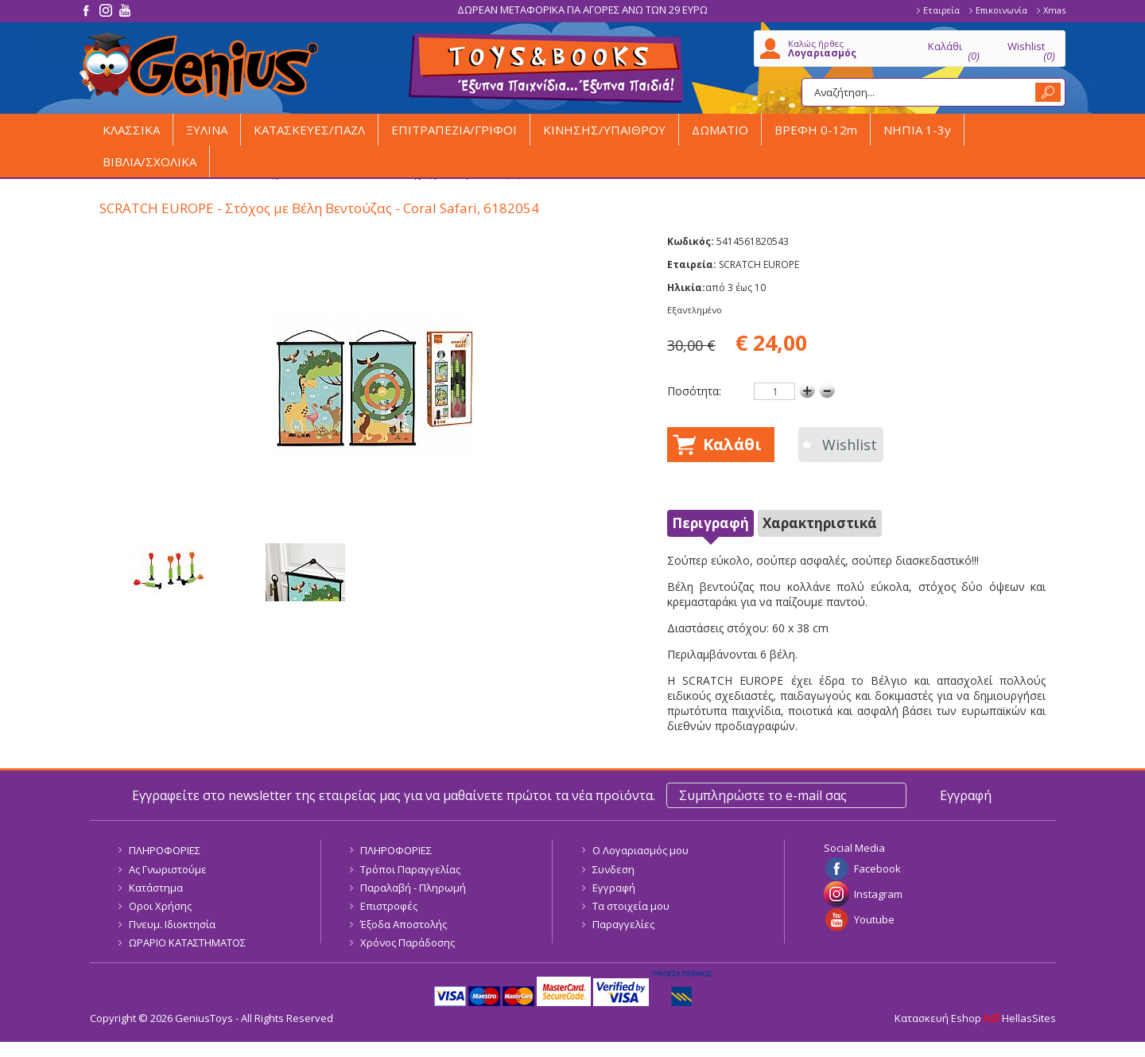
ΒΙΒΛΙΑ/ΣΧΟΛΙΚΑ (149, 161)
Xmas (1054, 10)
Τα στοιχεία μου (631, 906)
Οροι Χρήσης (160, 906)
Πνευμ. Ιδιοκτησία (172, 924)
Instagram (878, 894)
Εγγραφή (613, 887)
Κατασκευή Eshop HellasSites (975, 1018)
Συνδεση (613, 869)
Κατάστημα (156, 887)
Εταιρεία (941, 10)
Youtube (874, 919)
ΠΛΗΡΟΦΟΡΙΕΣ (164, 850)
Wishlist (849, 444)
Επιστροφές (388, 906)
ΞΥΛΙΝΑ (206, 130)
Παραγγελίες (623, 924)
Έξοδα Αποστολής (403, 924)
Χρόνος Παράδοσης (407, 942)
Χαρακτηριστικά (820, 523)
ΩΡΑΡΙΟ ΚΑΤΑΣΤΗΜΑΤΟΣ (187, 942)
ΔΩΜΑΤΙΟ (720, 130)
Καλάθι (732, 444)
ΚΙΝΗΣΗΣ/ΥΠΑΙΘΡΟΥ (604, 130)
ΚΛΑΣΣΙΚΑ (131, 130)
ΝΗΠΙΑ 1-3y (917, 130)
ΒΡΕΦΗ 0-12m (815, 130)
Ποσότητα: (694, 390)
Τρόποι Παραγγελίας (410, 869)
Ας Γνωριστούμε (168, 869)
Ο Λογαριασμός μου (640, 850)
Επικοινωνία (1001, 10)
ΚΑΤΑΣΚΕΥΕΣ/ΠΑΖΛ (309, 130)
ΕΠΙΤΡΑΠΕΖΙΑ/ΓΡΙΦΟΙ (454, 130)
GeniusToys (199, 66)
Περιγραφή (710, 523)
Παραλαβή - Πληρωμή (413, 887)
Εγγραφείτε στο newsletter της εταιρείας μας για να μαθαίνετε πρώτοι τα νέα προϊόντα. (393, 795)
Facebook (877, 868)
